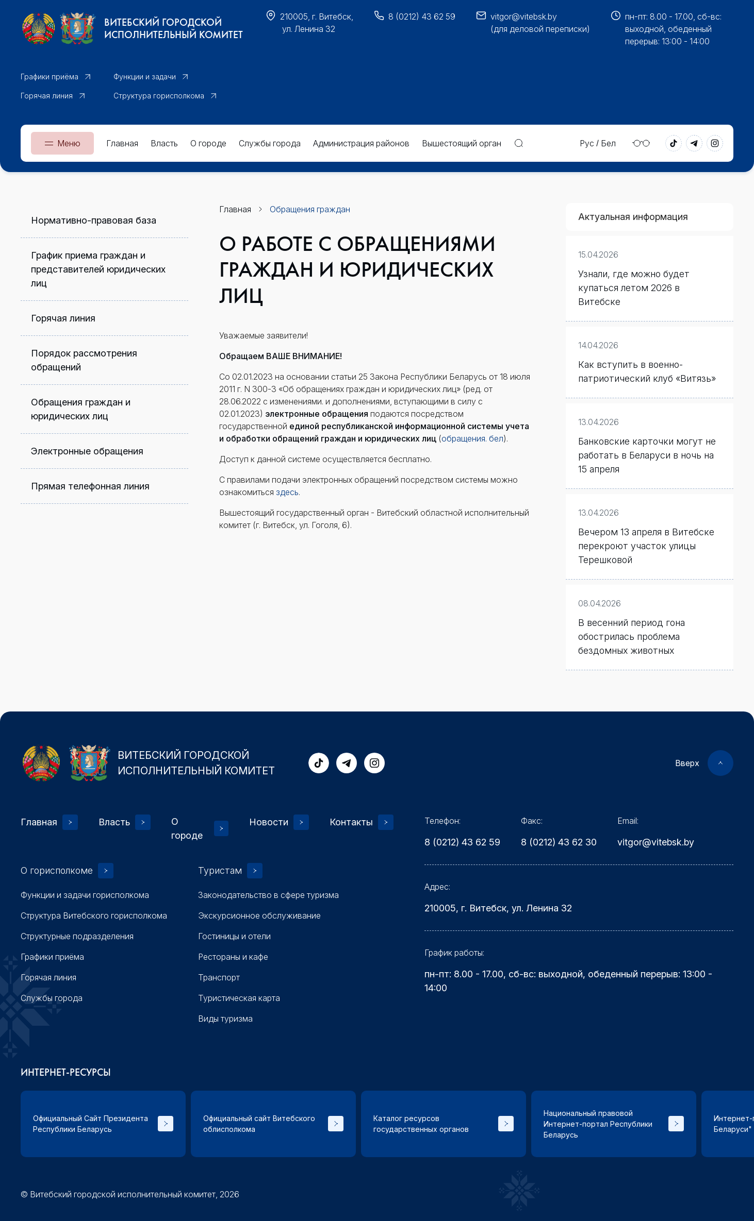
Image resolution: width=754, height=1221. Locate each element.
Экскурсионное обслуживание (259, 915)
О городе (208, 143)
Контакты (351, 822)
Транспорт (219, 977)
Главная (122, 143)
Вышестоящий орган (461, 143)
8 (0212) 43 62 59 (421, 16)
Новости (268, 822)
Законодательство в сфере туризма (268, 895)
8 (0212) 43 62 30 (559, 842)
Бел (608, 143)
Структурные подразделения (77, 936)
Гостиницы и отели (234, 936)
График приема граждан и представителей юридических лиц (98, 269)
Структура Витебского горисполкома (94, 915)
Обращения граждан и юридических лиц (80, 409)
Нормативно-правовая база (93, 220)
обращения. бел (472, 438)
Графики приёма (49, 76)
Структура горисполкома (158, 95)
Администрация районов (361, 143)
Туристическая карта (239, 998)
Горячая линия (47, 95)
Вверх (687, 763)
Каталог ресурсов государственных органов (421, 1123)
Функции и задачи (144, 76)
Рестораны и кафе (233, 957)
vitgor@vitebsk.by (655, 842)
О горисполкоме (57, 870)
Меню (68, 143)
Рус (587, 143)
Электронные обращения (87, 451)
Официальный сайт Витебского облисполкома (259, 1123)
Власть (164, 143)
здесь (287, 492)
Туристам (220, 870)
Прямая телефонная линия (90, 486)
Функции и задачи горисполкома (85, 895)
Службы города (270, 143)
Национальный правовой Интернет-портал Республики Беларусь (598, 1124)
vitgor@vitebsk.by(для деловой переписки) (540, 22)
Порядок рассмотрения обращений (84, 360)
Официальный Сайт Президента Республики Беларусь (90, 1123)
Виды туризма (225, 1018)
